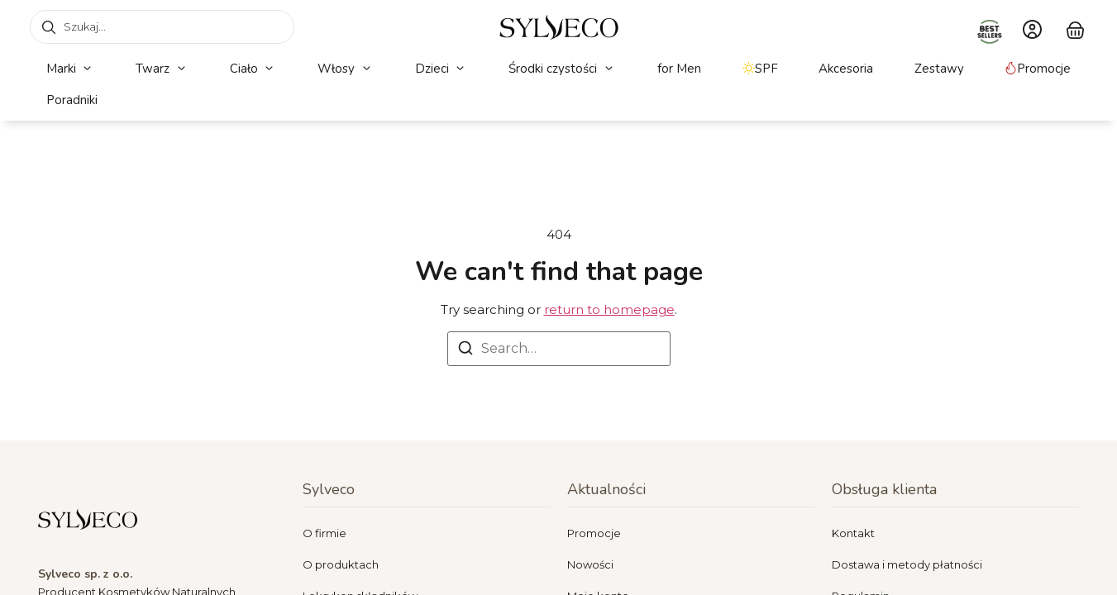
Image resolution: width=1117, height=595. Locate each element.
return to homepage (609, 309)
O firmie (324, 533)
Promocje (594, 533)
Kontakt (853, 533)
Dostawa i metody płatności (907, 564)
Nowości (590, 564)
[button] (71, 69)
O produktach (341, 564)
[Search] (465, 351)
